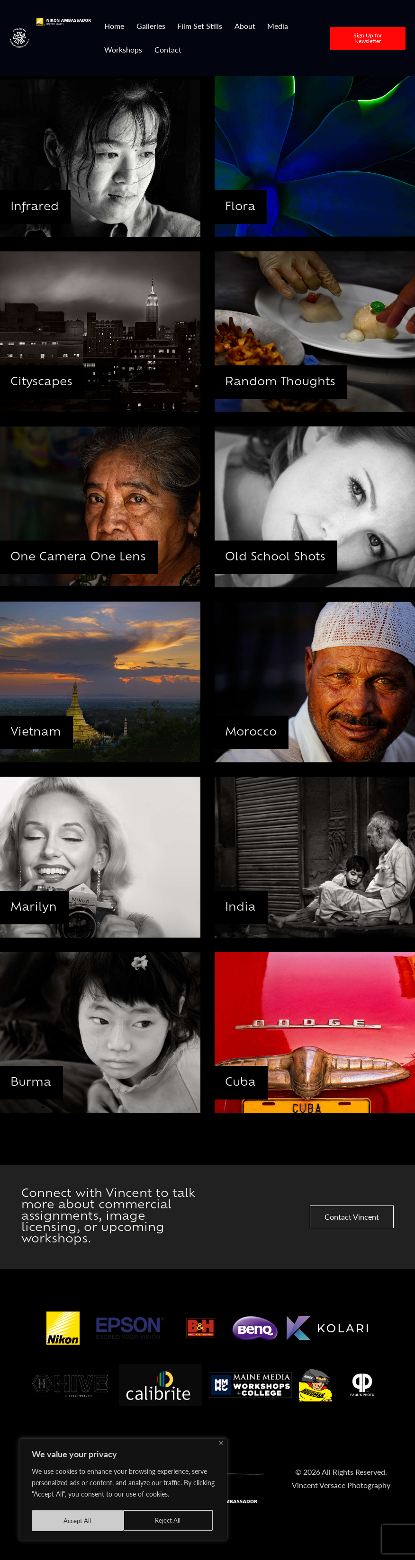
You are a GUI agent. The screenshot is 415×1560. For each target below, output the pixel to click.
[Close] (221, 1446)
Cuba (242, 1082)
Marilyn (36, 907)
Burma (33, 1082)
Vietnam (38, 732)
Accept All (169, 1520)
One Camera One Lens (81, 557)
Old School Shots (279, 557)
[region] (123, 1491)
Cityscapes (44, 382)
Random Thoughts (283, 382)
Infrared (37, 207)
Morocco (253, 732)
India (242, 907)
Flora (242, 207)
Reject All (76, 1520)
